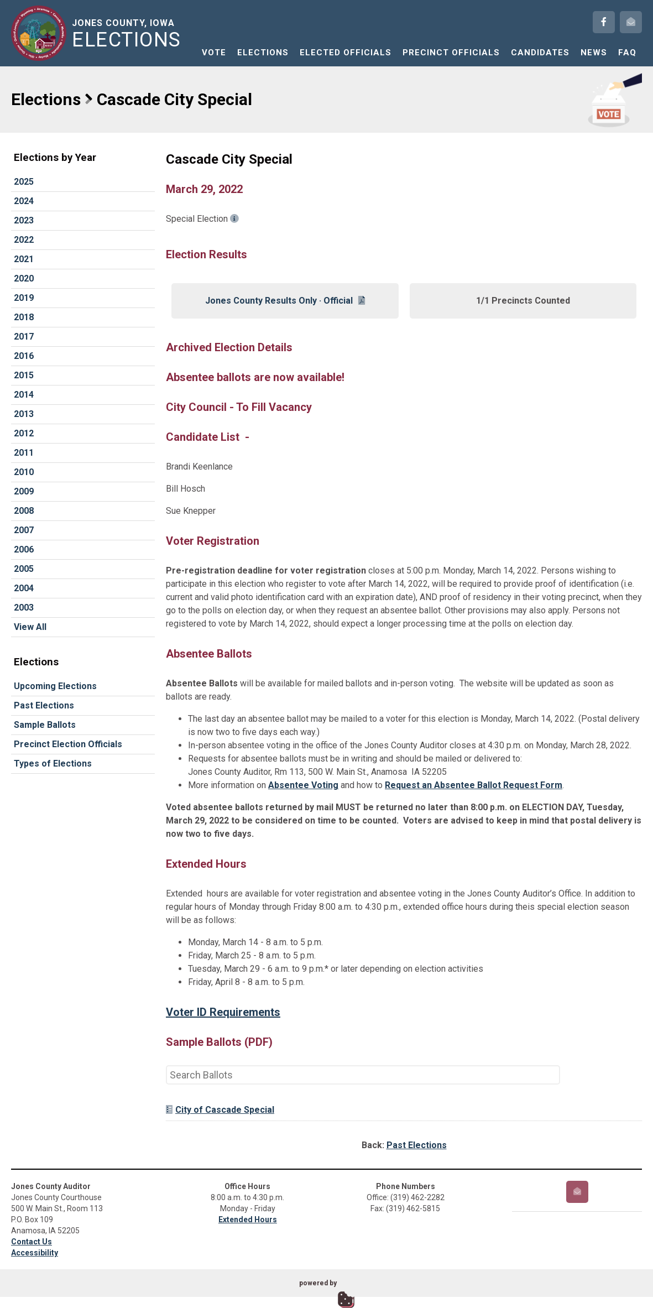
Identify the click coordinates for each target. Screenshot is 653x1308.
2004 (24, 588)
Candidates (540, 53)
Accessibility (34, 1252)
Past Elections (44, 705)
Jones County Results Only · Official (285, 300)
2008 (24, 511)
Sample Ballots (45, 725)
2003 (24, 607)
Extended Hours (247, 1219)
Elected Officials (345, 53)
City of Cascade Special (220, 1109)
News (594, 53)
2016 (24, 356)
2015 (24, 375)
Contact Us (31, 1241)
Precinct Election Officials (68, 744)
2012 (24, 433)
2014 (24, 394)
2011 (24, 452)
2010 (24, 472)
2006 (24, 549)
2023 (24, 220)
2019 (24, 298)
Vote (214, 53)
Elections (263, 53)
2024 (24, 201)
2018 (24, 317)
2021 (24, 259)
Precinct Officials (451, 53)
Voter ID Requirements (223, 1012)
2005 (24, 569)
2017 (24, 336)
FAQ (627, 53)
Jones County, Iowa (128, 34)
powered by (318, 1283)
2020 (24, 278)
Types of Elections (53, 763)
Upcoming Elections (55, 686)
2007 (24, 530)
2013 (24, 414)
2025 (24, 181)
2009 (24, 491)
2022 (24, 239)
